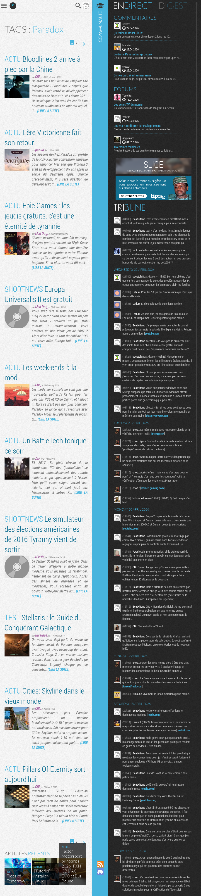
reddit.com (154, 715)
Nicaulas (41, 635)
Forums (125, 89)
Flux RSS (100, 864)
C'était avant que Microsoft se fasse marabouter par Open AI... (147, 57)
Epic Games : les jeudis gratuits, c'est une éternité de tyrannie (39, 215)
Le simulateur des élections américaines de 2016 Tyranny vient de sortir (44, 533)
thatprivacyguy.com (157, 416)
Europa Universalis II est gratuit (39, 294)
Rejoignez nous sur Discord (100, 871)
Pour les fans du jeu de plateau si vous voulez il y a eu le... (145, 79)
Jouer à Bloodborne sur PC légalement (137, 126)
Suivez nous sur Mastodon (100, 879)
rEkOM (39, 556)
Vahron (126, 117)
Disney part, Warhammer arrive (132, 75)
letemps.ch (157, 434)
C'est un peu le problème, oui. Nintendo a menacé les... (143, 129)
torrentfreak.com (132, 686)
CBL (37, 76)
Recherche (78, 5)
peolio (39, 149)
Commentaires (135, 17)
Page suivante (83, 44)
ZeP (37, 458)
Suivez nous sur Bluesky (100, 887)
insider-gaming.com (152, 488)
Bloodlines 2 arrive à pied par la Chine (43, 64)
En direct (133, 5)
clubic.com (147, 789)
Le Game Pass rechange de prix (133, 54)
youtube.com (152, 333)
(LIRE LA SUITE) (48, 110)
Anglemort (128, 138)
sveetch (126, 24)
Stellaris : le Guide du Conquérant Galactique (43, 622)
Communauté (100, 426)
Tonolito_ (127, 95)
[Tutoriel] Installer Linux (128, 33)
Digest (173, 5)
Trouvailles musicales (127, 147)
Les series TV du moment (129, 104)
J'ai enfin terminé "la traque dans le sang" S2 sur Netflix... (145, 108)
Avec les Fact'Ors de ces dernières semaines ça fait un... (143, 150)
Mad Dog (41, 233)
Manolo (126, 45)
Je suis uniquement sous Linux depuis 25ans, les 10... (142, 36)
